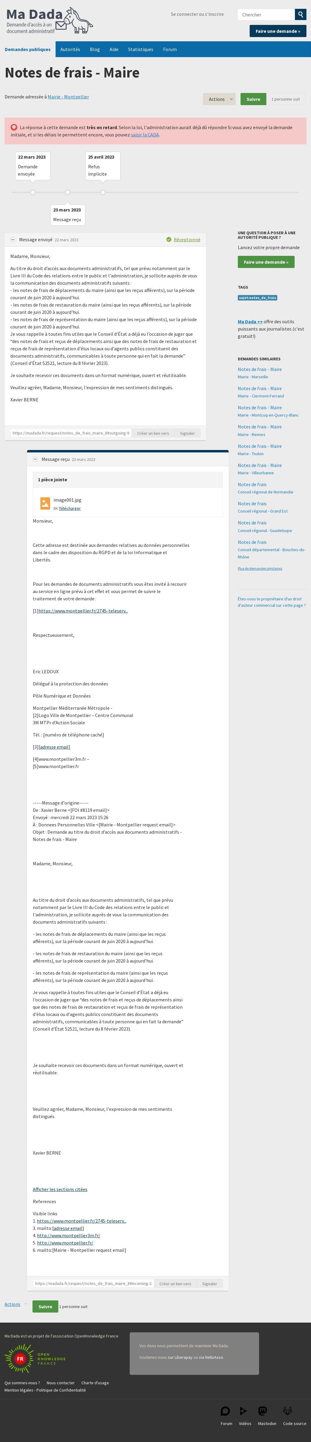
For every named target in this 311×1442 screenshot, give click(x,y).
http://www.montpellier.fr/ (65, 1243)
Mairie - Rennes (251, 434)
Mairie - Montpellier (68, 97)
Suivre (253, 99)
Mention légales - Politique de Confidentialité (45, 1390)
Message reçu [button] (56, 459)
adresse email (54, 747)
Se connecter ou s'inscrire (197, 14)
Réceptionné (187, 239)
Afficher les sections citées (60, 1189)
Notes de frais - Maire (260, 369)
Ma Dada (50, 20)
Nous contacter (61, 1382)
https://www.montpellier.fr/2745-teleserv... (83, 611)
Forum (170, 49)
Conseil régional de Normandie (265, 492)
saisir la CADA (145, 135)
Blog (95, 49)
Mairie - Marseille (253, 376)
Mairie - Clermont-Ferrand (261, 396)
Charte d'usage (95, 1382)
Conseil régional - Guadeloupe (265, 530)
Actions (217, 99)
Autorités (70, 49)
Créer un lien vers (153, 433)
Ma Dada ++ (250, 321)
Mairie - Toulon (251, 453)
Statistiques (140, 49)
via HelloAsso (211, 1357)
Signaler (187, 433)
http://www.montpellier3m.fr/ (68, 1235)
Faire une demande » (278, 31)
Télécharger (70, 508)
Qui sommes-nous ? (22, 1382)
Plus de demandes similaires (260, 568)
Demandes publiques (28, 49)
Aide (114, 49)
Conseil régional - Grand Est (263, 511)
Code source (294, 1416)
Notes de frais (252, 484)
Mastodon (267, 1416)
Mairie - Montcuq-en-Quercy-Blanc (268, 415)
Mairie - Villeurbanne (256, 473)
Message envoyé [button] (36, 239)
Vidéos (245, 1416)
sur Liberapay (180, 1357)
